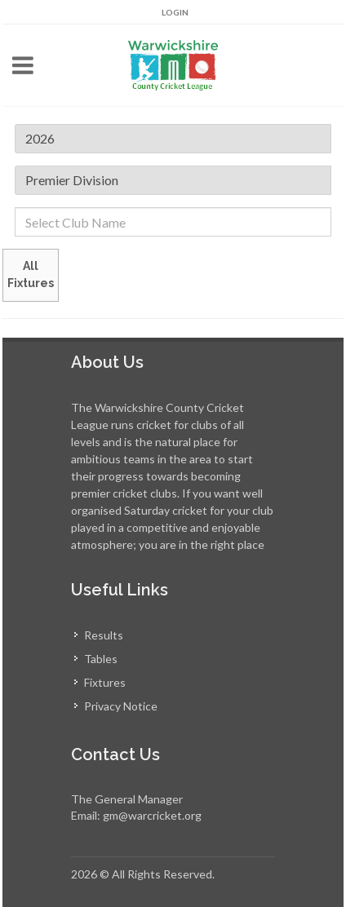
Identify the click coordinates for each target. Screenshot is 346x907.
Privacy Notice (120, 706)
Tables (101, 659)
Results (103, 635)
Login (175, 12)
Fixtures (105, 682)
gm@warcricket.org (152, 815)
